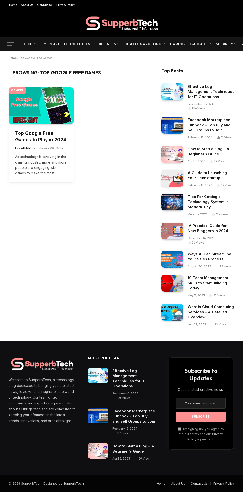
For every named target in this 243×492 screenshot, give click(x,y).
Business (107, 44)
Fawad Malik (23, 148)
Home (13, 5)
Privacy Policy (65, 5)
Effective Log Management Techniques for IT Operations (211, 91)
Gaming (177, 44)
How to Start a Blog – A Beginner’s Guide (208, 151)
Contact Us (45, 5)
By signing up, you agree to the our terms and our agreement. (201, 434)
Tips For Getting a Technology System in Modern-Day (208, 201)
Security (224, 44)
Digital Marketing (142, 44)
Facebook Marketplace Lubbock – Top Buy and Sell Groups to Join (209, 125)
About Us (27, 5)
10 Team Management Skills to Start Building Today (208, 283)
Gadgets (199, 44)
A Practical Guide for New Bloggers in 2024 (208, 228)
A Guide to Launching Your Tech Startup (207, 175)
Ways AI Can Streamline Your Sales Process (209, 256)
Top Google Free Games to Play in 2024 (40, 136)
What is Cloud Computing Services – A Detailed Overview (211, 312)
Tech (28, 44)
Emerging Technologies (66, 44)
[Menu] (10, 44)
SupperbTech (73, 483)
